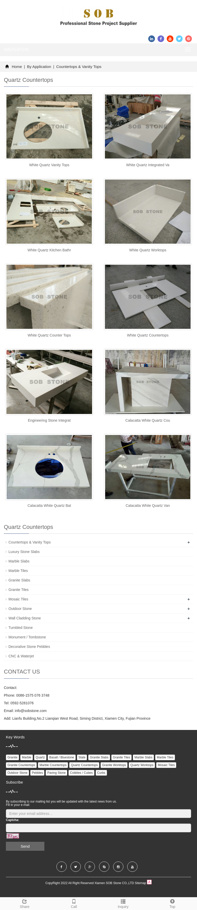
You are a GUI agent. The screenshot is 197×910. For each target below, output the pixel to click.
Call (73, 903)
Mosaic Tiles (18, 599)
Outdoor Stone (20, 609)
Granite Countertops (21, 765)
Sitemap (140, 883)
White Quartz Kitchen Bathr (49, 250)
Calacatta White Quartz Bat (49, 505)
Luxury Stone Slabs (24, 552)
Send (25, 846)
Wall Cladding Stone (24, 618)
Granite (12, 757)
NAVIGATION (16, 49)
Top (172, 903)
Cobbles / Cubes (81, 773)
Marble (26, 757)
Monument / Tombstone (27, 637)
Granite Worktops (114, 765)
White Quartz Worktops (147, 250)
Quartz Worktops (141, 765)
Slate (81, 757)
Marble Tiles (18, 571)
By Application (39, 66)
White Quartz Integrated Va (148, 165)
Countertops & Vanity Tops (78, 66)
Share (24, 903)
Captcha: (12, 820)
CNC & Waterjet (21, 656)
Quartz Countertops (84, 765)
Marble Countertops (53, 765)
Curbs (101, 773)
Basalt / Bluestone (61, 757)
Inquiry (123, 903)
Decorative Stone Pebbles (29, 647)
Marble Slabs (18, 561)
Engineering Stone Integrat (49, 420)
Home (17, 66)
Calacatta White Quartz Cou (147, 420)
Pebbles (37, 773)
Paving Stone (56, 773)
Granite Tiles (18, 590)
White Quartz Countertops (148, 335)
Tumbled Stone (20, 628)
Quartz (40, 757)
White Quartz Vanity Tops (49, 165)
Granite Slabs (19, 580)
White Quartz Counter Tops (49, 335)
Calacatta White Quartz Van (148, 505)
